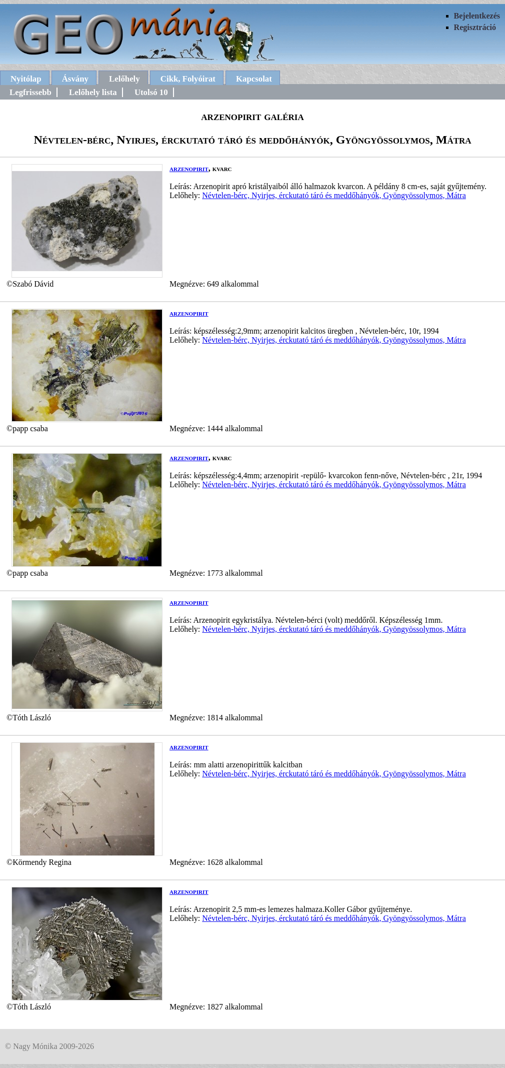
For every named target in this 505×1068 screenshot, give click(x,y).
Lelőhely (124, 79)
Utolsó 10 (151, 92)
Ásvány (75, 79)
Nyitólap (26, 79)
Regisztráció (475, 27)
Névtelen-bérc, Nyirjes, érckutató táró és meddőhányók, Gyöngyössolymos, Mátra (334, 195)
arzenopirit (189, 168)
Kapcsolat (254, 79)
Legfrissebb (31, 92)
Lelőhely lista (93, 92)
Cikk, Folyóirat (188, 79)
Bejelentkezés (477, 16)
